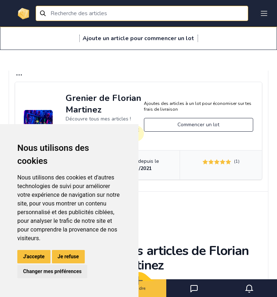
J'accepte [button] (34, 256)
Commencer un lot (198, 124)
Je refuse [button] (68, 256)
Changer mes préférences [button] (52, 271)
